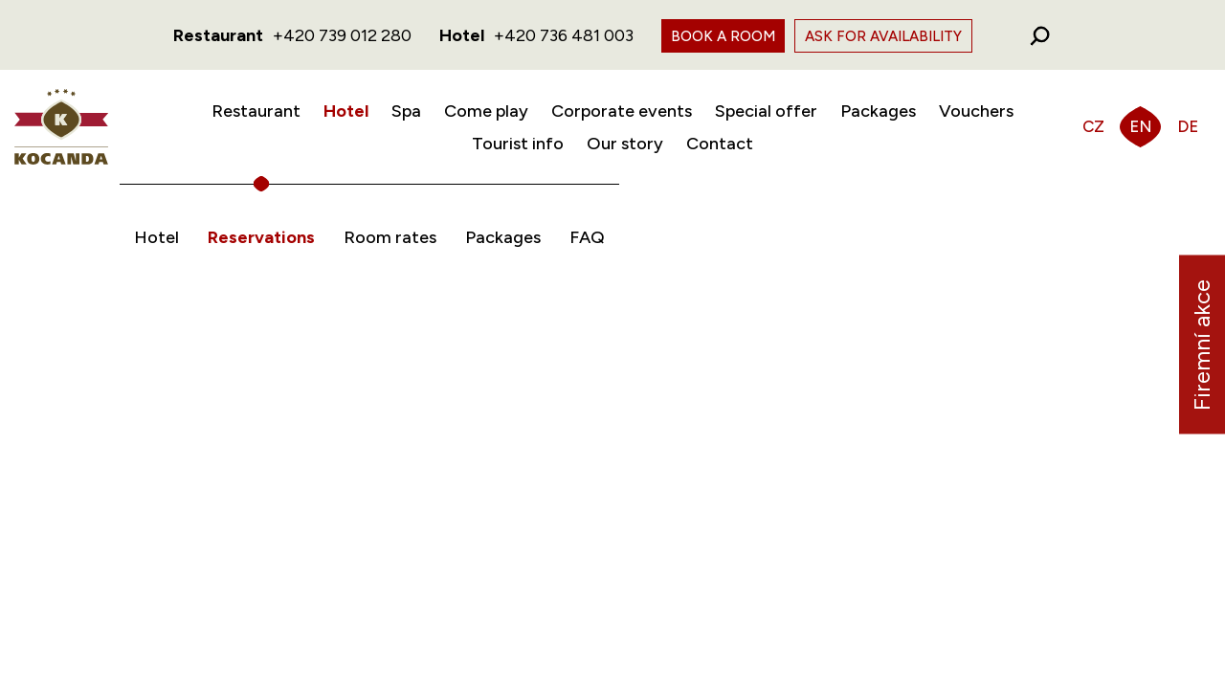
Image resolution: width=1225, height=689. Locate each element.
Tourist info (518, 143)
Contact (719, 143)
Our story (625, 143)
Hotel (345, 111)
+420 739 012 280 (342, 35)
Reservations (261, 237)
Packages (878, 111)
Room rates (390, 237)
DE (1187, 126)
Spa (406, 111)
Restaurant (256, 111)
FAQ (587, 237)
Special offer (766, 111)
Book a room (723, 36)
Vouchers (976, 111)
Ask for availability (883, 36)
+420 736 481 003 (564, 35)
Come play (486, 111)
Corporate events (621, 111)
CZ (1093, 126)
